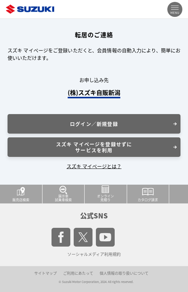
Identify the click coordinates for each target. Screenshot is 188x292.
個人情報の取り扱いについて (124, 273)
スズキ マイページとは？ (94, 166)
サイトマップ (45, 273)
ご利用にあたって (78, 273)
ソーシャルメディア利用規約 (94, 254)
